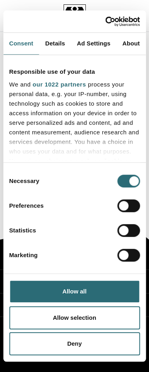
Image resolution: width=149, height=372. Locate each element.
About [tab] (131, 43)
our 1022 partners (59, 84)
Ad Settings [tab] (93, 43)
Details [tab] (55, 43)
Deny (74, 343)
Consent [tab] (21, 43)
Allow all (74, 291)
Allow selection (74, 317)
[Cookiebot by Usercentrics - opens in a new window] (106, 21)
